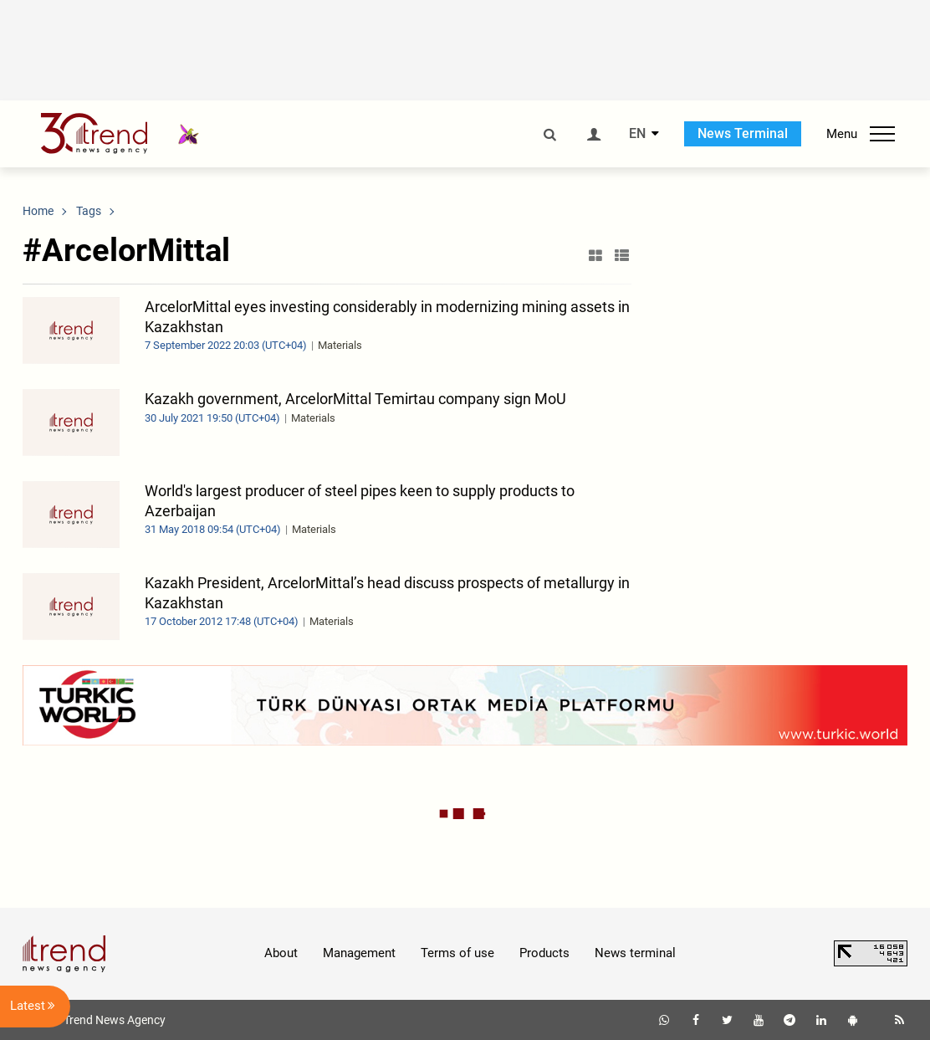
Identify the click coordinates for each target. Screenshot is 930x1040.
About (281, 953)
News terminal (635, 953)
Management (359, 953)
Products (544, 953)
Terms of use (457, 953)
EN (637, 134)
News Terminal (743, 133)
